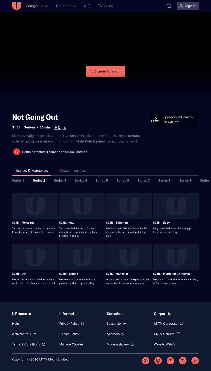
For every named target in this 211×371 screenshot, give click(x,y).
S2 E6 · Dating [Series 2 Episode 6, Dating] (68, 274)
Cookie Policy (69, 333)
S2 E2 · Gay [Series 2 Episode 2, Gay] (66, 222)
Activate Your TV (24, 333)
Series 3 (60, 180)
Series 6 (123, 180)
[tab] (73, 171)
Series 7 (143, 180)
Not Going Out (35, 117)
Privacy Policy (69, 323)
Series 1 (18, 180)
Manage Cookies (71, 344)
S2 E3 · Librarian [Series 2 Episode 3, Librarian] (117, 222)
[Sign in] (188, 6)
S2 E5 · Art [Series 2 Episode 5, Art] (19, 274)
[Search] (169, 6)
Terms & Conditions (26, 344)
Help (15, 323)
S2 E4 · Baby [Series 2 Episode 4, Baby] (161, 222)
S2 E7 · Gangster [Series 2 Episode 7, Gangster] (117, 274)
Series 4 (81, 180)
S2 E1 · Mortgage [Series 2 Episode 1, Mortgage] (23, 222)
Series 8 (164, 180)
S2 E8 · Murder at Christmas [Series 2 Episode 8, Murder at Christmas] (171, 274)
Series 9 (185, 180)
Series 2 (39, 180)
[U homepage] (16, 6)
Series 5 (102, 180)
